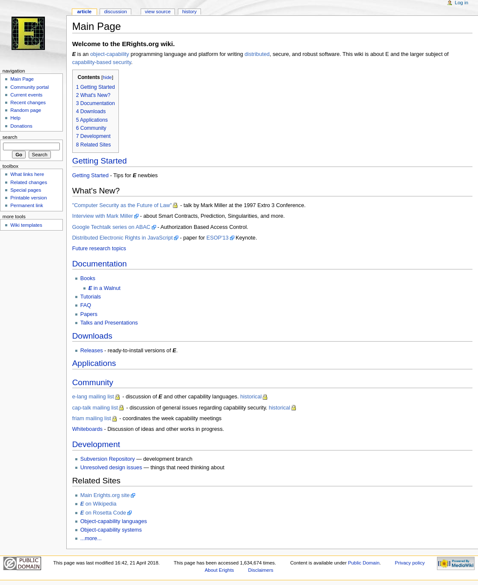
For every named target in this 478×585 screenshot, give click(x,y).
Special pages (25, 190)
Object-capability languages (113, 521)
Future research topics (99, 249)
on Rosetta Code (103, 513)
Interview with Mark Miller (102, 216)
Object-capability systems (111, 530)
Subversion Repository (107, 459)
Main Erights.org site (105, 495)
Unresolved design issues (111, 468)
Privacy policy (410, 562)
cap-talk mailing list (95, 408)
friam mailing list (91, 418)
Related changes (28, 182)
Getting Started (99, 160)
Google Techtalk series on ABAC (111, 227)
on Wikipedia (98, 504)
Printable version (28, 197)
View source (158, 11)
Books (87, 278)
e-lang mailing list (93, 397)
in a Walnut (105, 288)
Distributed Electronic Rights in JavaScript (122, 238)
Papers (88, 314)
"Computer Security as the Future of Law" (122, 205)
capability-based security (101, 62)
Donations (21, 126)
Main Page (22, 79)
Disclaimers (260, 570)
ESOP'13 (218, 238)
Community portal (29, 87)
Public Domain (364, 562)
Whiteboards (87, 429)
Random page (25, 110)
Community (92, 382)
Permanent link (26, 205)
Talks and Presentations (109, 323)
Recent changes (28, 102)
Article (84, 11)
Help (15, 117)
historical (251, 397)
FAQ (85, 305)
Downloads (92, 335)
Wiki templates (26, 225)
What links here (27, 174)
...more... (91, 538)
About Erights (219, 570)
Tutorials (90, 297)
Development (96, 444)
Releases (91, 351)
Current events (26, 94)
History (189, 11)
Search (10, 137)
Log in (461, 2)
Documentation (99, 263)
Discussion (115, 11)
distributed (257, 54)
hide (107, 77)
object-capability (109, 54)
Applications (94, 363)
